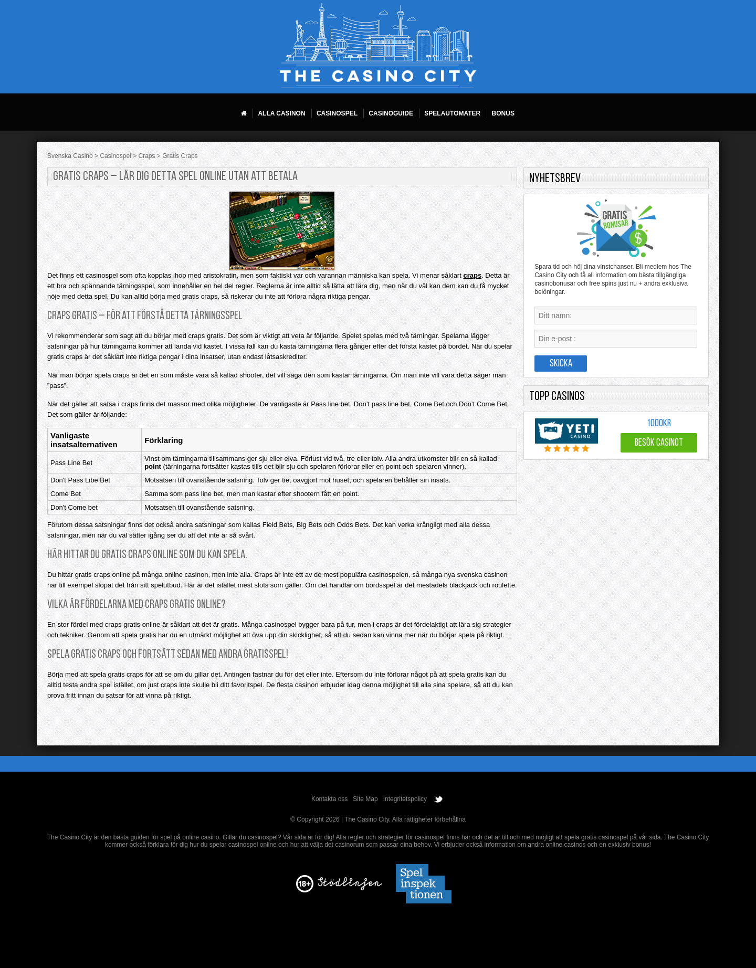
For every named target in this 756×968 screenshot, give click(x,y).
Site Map (365, 799)
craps (472, 275)
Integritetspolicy (405, 799)
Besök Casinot (659, 443)
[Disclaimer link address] (350, 888)
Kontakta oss (329, 799)
